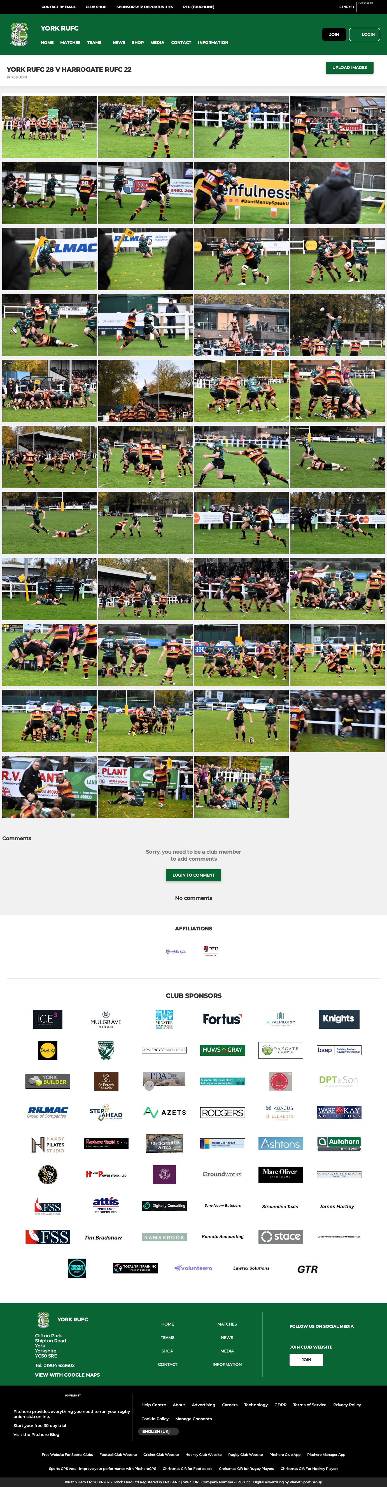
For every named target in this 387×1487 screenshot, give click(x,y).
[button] (47, 42)
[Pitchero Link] (369, 9)
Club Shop (96, 7)
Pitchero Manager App (326, 1455)
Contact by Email (58, 7)
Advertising (203, 1404)
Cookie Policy (155, 1418)
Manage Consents (193, 1418)
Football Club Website (118, 1455)
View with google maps (67, 1375)
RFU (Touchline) (198, 7)
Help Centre (153, 1404)
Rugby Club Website (245, 1455)
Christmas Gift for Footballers (187, 1469)
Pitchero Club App (284, 1455)
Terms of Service (310, 1404)
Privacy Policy (347, 1404)
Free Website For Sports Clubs (67, 1455)
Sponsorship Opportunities (144, 7)
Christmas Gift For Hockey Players (309, 1469)
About (179, 1404)
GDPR (280, 1404)
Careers (229, 1404)
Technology (256, 1404)
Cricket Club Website (161, 1455)
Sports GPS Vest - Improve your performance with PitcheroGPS (102, 1469)
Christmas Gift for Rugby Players (246, 1469)
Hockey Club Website (203, 1455)
